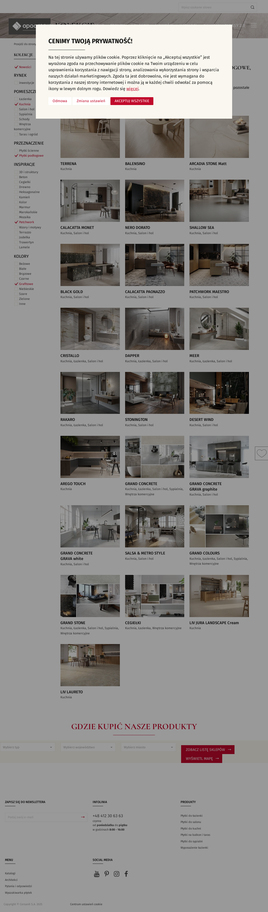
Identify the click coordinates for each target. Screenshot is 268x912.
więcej (132, 89)
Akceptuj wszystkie (132, 101)
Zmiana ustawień (91, 101)
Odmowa (60, 101)
